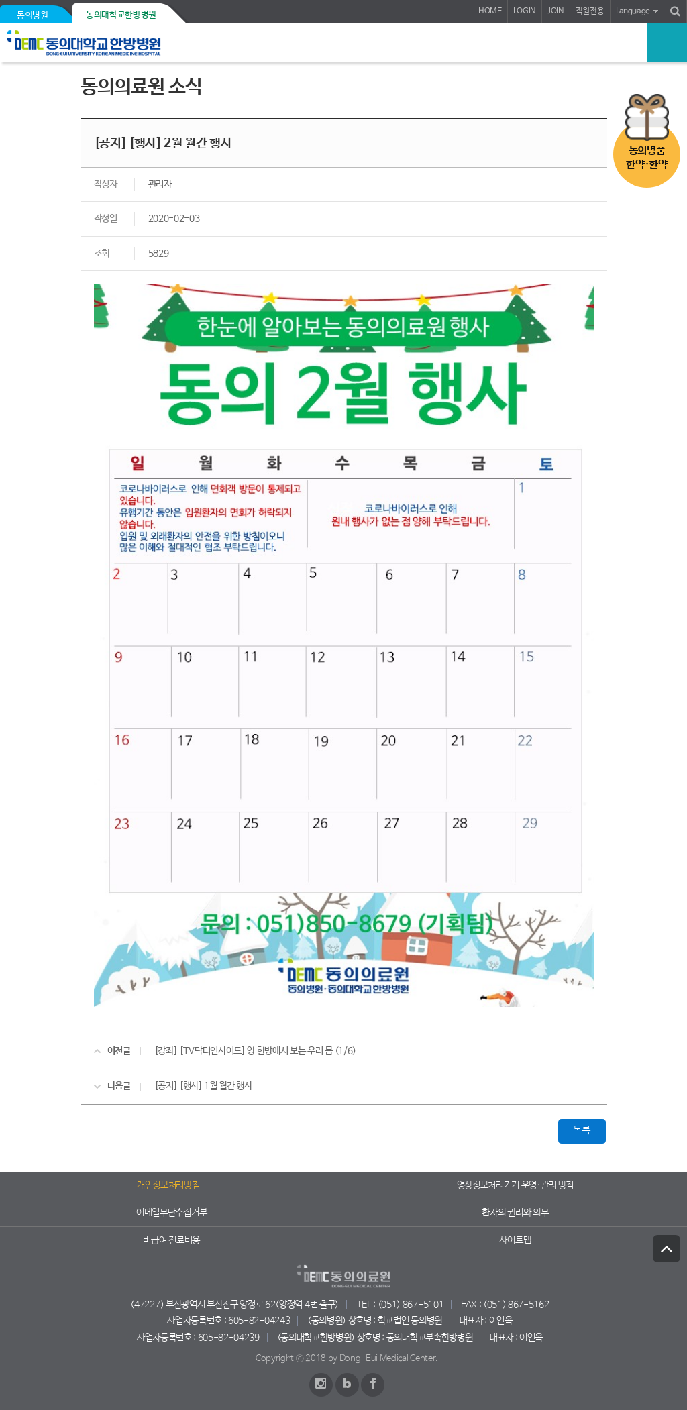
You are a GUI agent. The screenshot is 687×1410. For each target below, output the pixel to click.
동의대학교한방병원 (121, 15)
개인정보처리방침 (168, 1185)
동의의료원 (102, 42)
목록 (581, 1130)
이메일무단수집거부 (171, 1212)
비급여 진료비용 (171, 1240)
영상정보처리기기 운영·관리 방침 (515, 1185)
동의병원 (32, 16)
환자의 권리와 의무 (515, 1212)
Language (633, 11)
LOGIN (524, 11)
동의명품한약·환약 (646, 157)
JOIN (555, 11)
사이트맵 (515, 1240)
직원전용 (590, 11)
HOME (490, 11)
